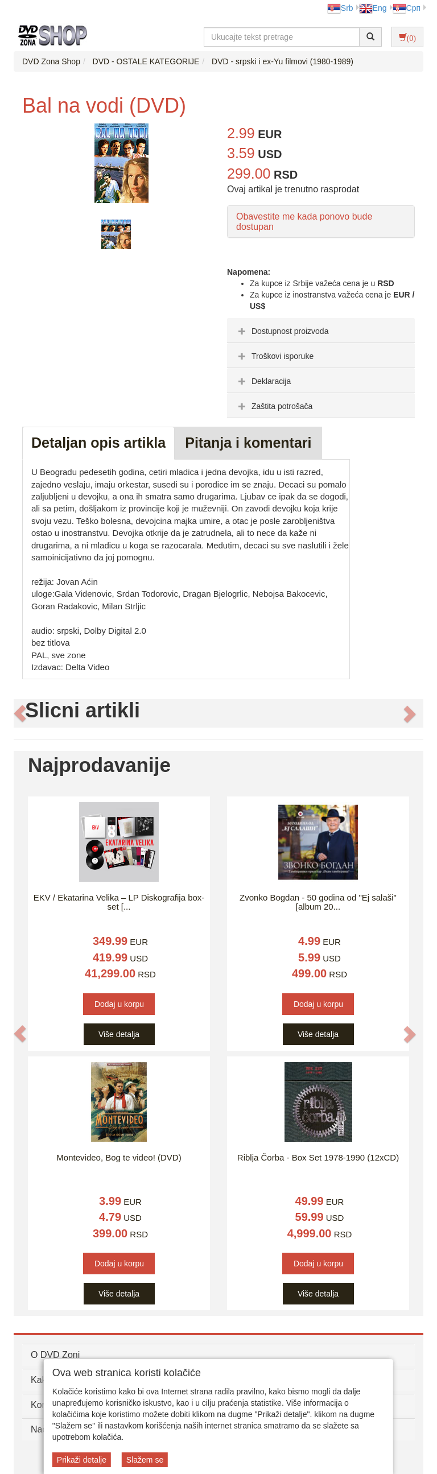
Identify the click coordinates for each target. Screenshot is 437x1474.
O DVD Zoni (55, 1355)
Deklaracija (263, 381)
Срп (406, 8)
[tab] (321, 330)
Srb (340, 8)
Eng (373, 8)
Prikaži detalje (81, 1459)
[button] (20, 713)
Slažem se (144, 1459)
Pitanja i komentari (248, 443)
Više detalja (118, 1034)
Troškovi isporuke (275, 356)
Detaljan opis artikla (98, 443)
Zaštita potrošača (274, 406)
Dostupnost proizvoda (282, 331)
